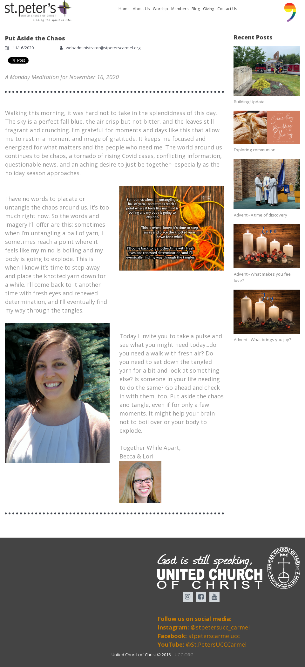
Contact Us (227, 8)
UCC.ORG (184, 655)
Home (124, 8)
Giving (208, 8)
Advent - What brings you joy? (262, 339)
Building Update (249, 102)
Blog (196, 8)
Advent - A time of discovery (260, 214)
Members (179, 8)
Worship (160, 8)
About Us (141, 8)
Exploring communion (254, 150)
